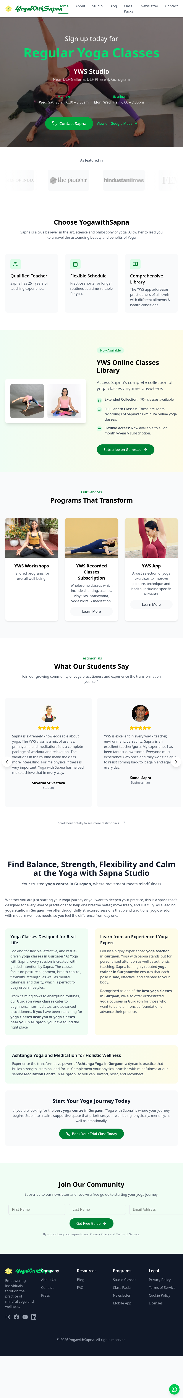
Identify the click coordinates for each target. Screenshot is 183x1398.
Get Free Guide (91, 1223)
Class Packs (128, 9)
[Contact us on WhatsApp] (174, 1389)
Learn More (91, 611)
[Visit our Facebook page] (16, 1317)
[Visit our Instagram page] (7, 1317)
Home (63, 6)
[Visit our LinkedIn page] (33, 1317)
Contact (171, 6)
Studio (97, 6)
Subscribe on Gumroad (126, 449)
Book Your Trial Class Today (91, 1133)
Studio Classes (124, 1279)
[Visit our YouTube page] (25, 1317)
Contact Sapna (69, 123)
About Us (48, 1279)
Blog (113, 6)
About (80, 6)
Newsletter (149, 6)
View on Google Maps (117, 123)
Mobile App (122, 1303)
